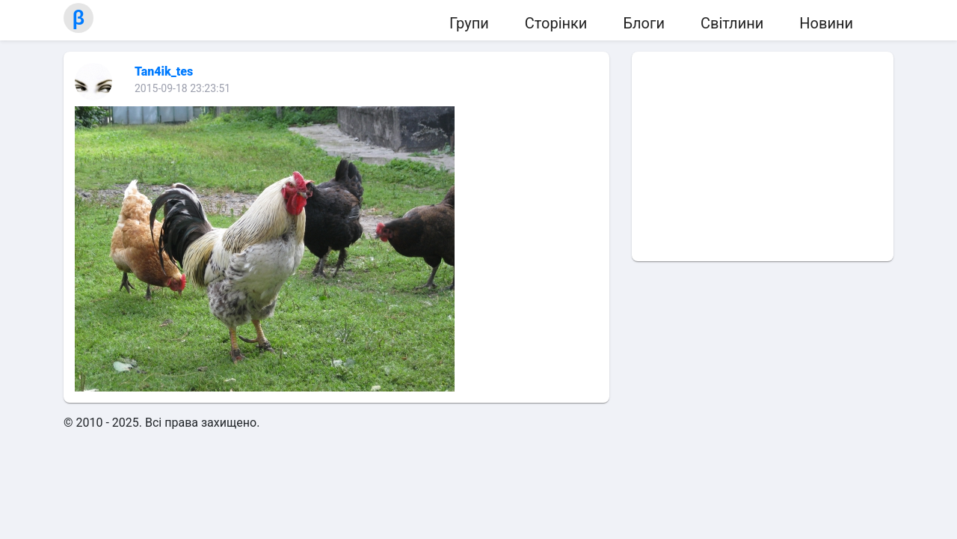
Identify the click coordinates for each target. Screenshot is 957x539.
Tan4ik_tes (164, 71)
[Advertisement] (762, 156)
